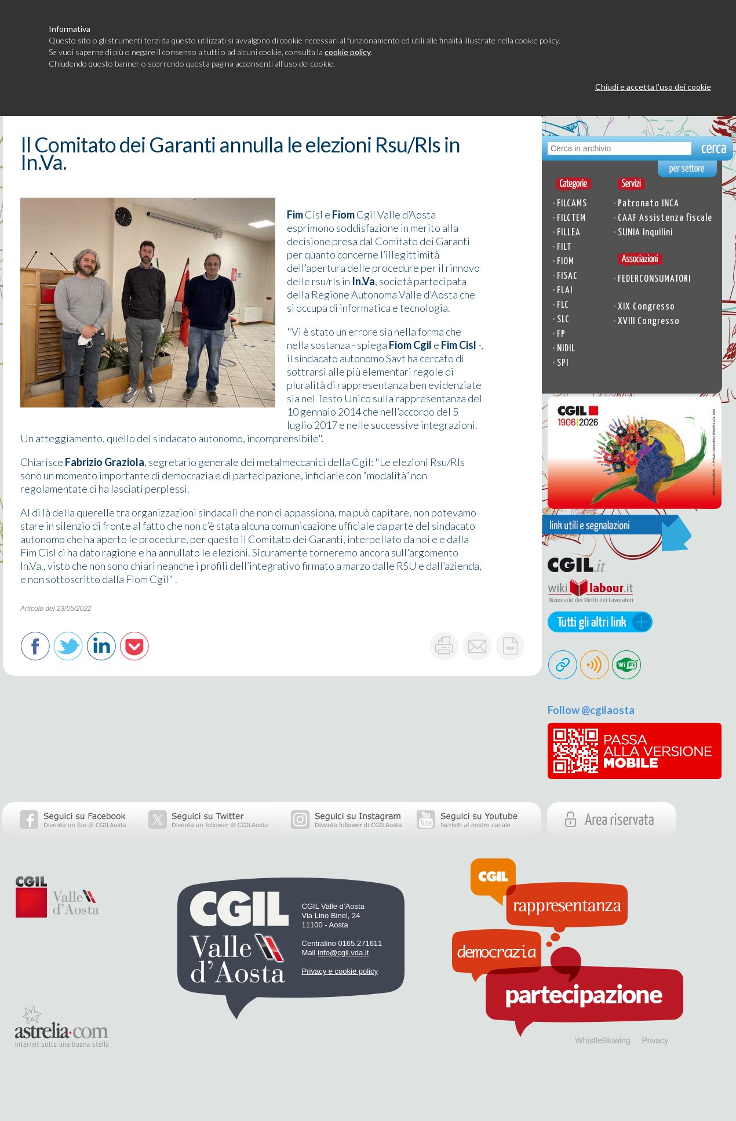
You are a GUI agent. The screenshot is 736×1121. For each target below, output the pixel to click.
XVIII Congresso (649, 321)
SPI (563, 363)
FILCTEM (571, 218)
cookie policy (348, 52)
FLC (563, 305)
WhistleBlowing (603, 1040)
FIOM (565, 262)
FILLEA (569, 233)
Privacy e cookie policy (340, 971)
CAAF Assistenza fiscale (665, 218)
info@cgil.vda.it (343, 952)
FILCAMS (572, 204)
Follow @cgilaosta (591, 710)
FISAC (567, 276)
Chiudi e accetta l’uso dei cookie (653, 87)
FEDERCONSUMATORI (654, 279)
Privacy (655, 1040)
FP (561, 334)
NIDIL (566, 349)
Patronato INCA (648, 204)
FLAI (565, 291)
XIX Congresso (646, 307)
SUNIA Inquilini (645, 233)
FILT (564, 247)
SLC (563, 320)
